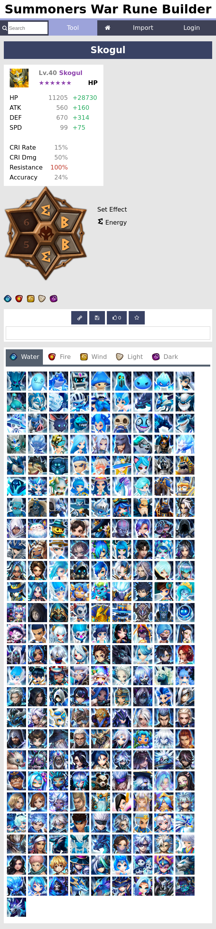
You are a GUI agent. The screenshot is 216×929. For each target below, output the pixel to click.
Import (143, 27)
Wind (93, 356)
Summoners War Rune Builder (108, 9)
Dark (165, 356)
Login (191, 27)
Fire (59, 356)
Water (24, 356)
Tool (73, 27)
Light (129, 356)
